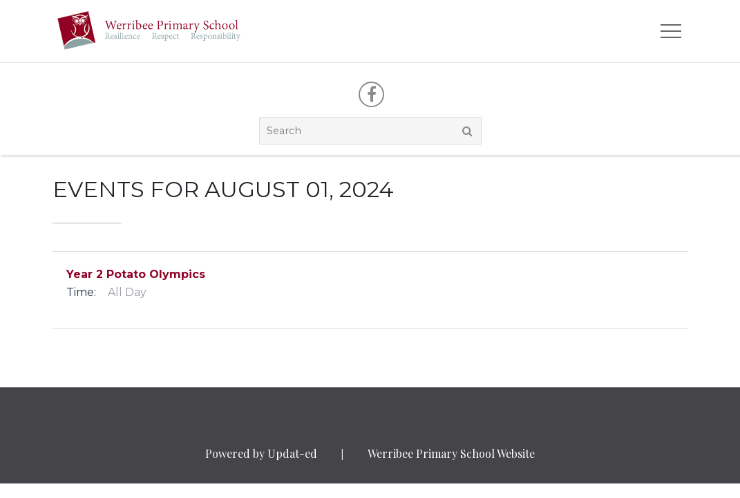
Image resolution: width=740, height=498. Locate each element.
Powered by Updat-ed (261, 453)
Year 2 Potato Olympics (135, 274)
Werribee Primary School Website (451, 453)
